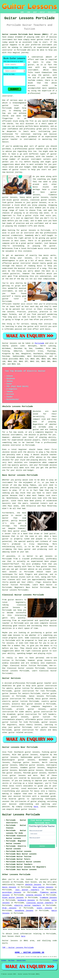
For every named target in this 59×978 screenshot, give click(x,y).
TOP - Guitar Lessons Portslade (18, 948)
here (36, 807)
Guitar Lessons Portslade (21, 814)
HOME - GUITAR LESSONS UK (29, 952)
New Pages (11, 960)
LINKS (28, 12)
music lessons (9, 887)
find (10, 752)
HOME (22, 12)
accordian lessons (11, 892)
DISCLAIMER (52, 12)
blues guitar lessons (13, 898)
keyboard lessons (26, 900)
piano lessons (44, 908)
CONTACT (42, 12)
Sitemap (3, 960)
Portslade (39, 343)
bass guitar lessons (43, 887)
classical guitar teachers (39, 903)
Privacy (55, 960)
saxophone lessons (24, 911)
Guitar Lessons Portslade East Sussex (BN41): (25, 34)
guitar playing (38, 801)
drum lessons (9, 908)
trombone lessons (48, 898)
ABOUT (35, 12)
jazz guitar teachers (27, 890)
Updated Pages (21, 960)
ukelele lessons (33, 885)
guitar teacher (44, 683)
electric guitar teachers (27, 905)
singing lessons (34, 895)
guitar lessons (28, 809)
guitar (5, 105)
